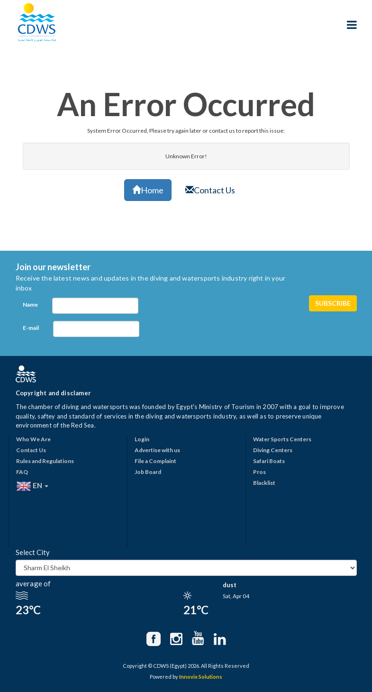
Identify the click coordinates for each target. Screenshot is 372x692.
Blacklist (264, 482)
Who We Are (33, 439)
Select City (33, 552)
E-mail (31, 327)
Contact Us (210, 190)
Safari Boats (269, 460)
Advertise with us (157, 450)
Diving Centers (272, 450)
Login (142, 439)
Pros (259, 471)
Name (30, 304)
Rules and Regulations (45, 460)
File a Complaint (155, 460)
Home (147, 190)
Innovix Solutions (200, 677)
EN (32, 486)
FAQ (22, 471)
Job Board (148, 471)
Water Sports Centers (282, 439)
